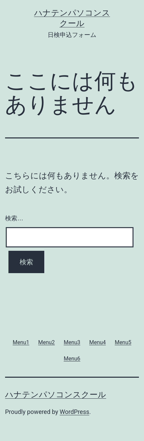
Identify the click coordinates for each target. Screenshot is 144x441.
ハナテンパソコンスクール (55, 394)
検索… (14, 218)
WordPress (74, 411)
